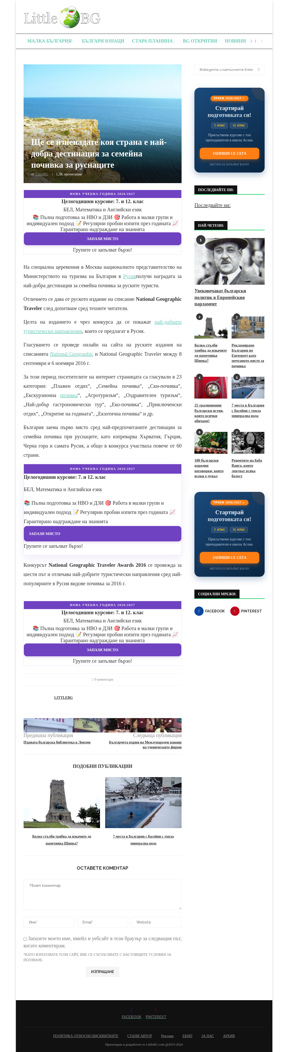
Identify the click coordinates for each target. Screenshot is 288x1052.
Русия (129, 276)
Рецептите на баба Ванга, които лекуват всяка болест (246, 466)
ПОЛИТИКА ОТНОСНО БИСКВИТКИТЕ (85, 1036)
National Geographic (71, 354)
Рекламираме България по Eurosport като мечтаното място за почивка (247, 355)
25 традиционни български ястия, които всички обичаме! (208, 411)
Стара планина (152, 41)
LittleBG (41, 174)
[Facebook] (251, 41)
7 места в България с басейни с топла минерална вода (247, 409)
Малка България (49, 41)
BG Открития (200, 41)
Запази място (102, 238)
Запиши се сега (229, 153)
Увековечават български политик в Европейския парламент (220, 297)
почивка (69, 395)
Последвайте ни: (212, 205)
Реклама (167, 1036)
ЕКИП (187, 1036)
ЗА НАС (207, 1036)
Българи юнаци (103, 41)
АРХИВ (229, 1036)
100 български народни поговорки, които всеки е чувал (210, 464)
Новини (235, 41)
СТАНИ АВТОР (139, 1036)
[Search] (262, 41)
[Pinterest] (255, 41)
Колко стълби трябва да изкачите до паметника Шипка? (210, 352)
